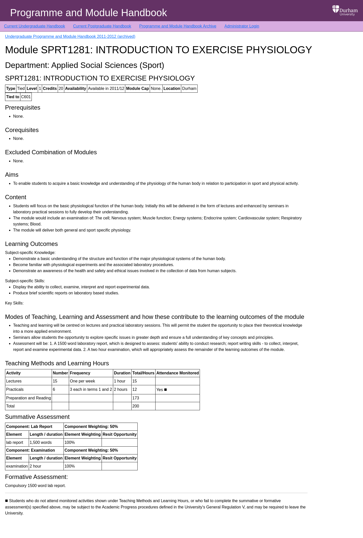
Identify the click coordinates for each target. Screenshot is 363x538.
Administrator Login (241, 26)
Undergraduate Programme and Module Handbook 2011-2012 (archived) (70, 36)
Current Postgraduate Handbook (102, 26)
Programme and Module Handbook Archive (177, 26)
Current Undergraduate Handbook (34, 26)
